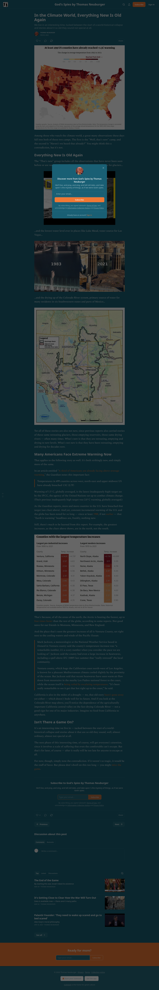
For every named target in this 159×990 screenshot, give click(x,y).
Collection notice (98, 972)
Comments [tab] (40, 842)
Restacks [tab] (50, 842)
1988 (95, 514)
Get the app (92, 978)
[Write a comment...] (82, 855)
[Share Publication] (129, 4)
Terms (87, 972)
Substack (67, 985)
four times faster (43, 621)
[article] (79, 885)
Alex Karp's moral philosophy (47, 922)
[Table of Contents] (2, 495)
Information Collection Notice (78, 208)
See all (41, 935)
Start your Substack (71, 978)
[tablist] (44, 842)
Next (119, 824)
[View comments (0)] (45, 40)
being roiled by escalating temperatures (86, 684)
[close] (103, 168)
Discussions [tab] (53, 873)
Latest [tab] (43, 873)
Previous (42, 824)
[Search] (123, 4)
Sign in (151, 4)
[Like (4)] (38, 40)
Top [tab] (37, 873)
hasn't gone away (114, 695)
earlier (109, 514)
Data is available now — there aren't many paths (55, 901)
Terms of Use (92, 205)
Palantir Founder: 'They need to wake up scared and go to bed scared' (68, 917)
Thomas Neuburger (47, 32)
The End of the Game (46, 880)
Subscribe (139, 4)
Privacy (81, 972)
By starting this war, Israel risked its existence (54, 883)
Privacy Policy (99, 208)
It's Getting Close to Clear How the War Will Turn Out (65, 897)
